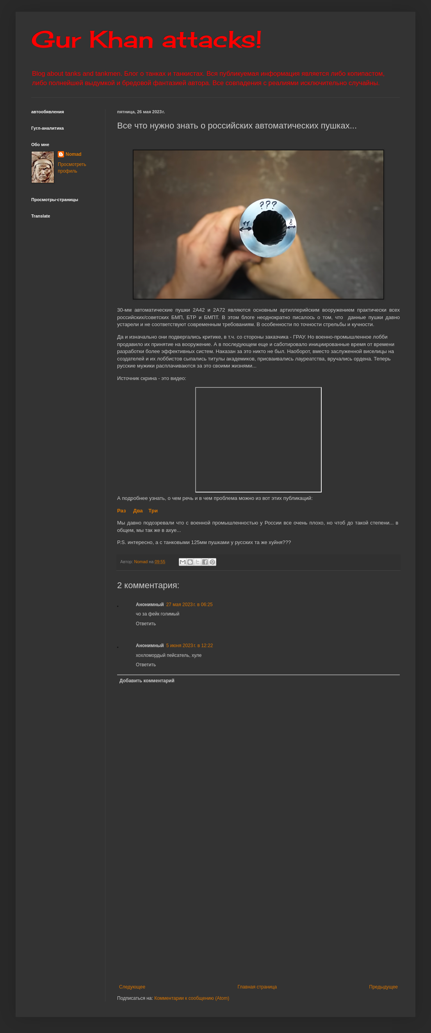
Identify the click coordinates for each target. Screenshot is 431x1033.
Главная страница (257, 987)
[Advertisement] (258, 919)
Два (138, 511)
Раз (121, 511)
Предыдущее (383, 987)
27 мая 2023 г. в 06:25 (189, 604)
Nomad (74, 154)
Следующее (132, 987)
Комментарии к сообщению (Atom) (191, 998)
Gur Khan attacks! (146, 39)
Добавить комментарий (147, 680)
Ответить (146, 623)
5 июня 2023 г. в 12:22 (189, 645)
